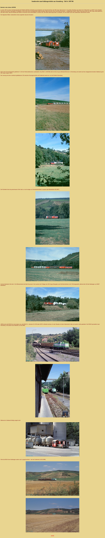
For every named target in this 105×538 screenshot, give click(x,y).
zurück (52, 535)
